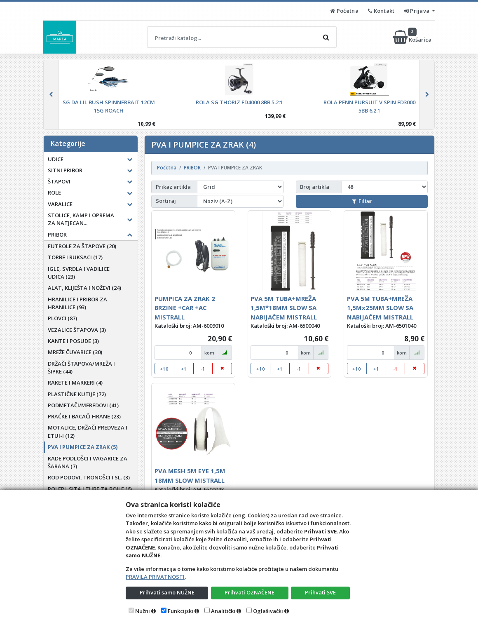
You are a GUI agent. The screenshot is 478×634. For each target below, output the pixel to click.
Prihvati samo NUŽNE (166, 592)
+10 (164, 369)
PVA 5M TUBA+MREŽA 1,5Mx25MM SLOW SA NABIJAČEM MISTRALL (380, 307)
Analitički (223, 611)
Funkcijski (180, 611)
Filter (362, 200)
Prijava (417, 10)
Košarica (413, 37)
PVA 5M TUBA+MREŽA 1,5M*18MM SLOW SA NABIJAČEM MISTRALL (284, 307)
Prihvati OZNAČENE (249, 592)
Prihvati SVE (320, 592)
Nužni (142, 611)
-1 (203, 369)
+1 (184, 369)
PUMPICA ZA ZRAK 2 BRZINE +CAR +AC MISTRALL (185, 307)
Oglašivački (268, 611)
